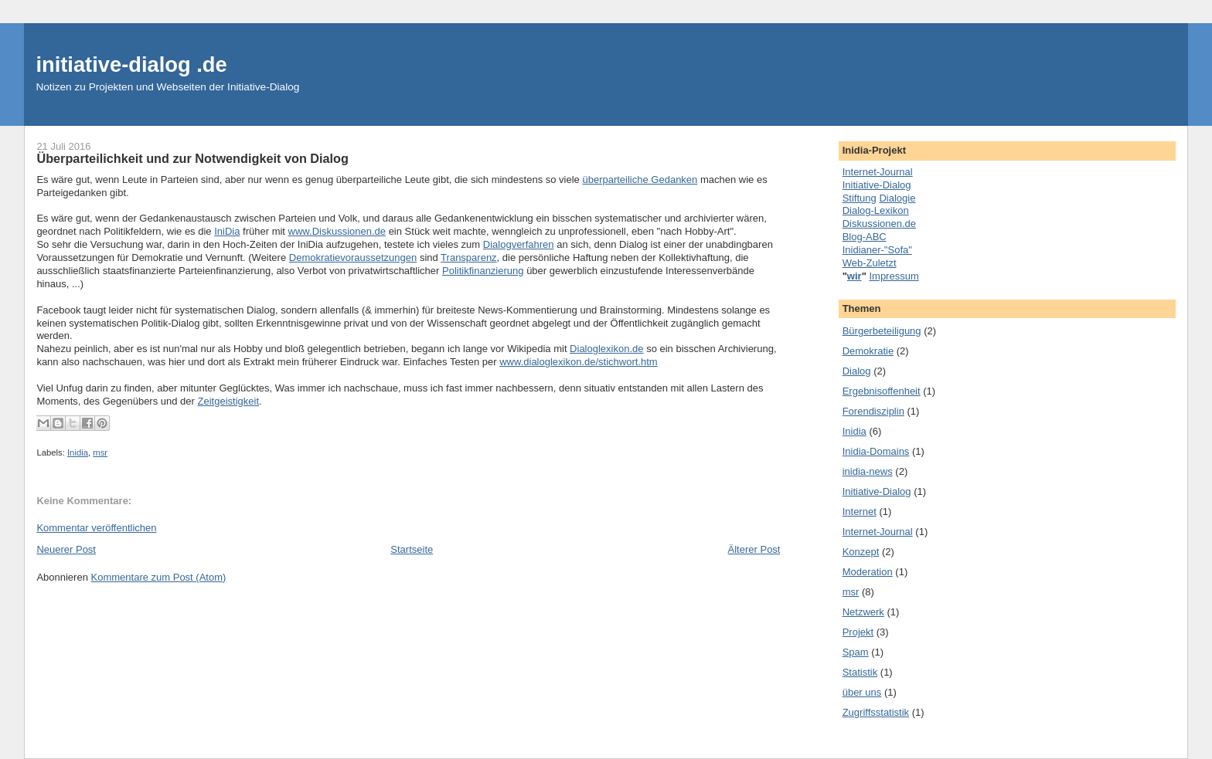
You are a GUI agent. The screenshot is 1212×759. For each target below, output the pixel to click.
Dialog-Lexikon (876, 210)
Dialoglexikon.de (606, 348)
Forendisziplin (873, 411)
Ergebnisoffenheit (882, 391)
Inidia (77, 452)
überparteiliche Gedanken (639, 179)
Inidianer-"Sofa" (877, 250)
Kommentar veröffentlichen (96, 528)
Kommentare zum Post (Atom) (158, 577)
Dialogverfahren (518, 244)
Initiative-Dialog (877, 185)
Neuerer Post (66, 549)
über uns (862, 692)
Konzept (861, 551)
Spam (856, 652)
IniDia (227, 231)
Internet (860, 511)
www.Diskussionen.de (337, 231)
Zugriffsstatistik (876, 712)
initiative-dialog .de (131, 64)
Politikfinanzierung (483, 270)
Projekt (858, 632)
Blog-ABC (865, 236)
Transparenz (469, 257)
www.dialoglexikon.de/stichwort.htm (578, 362)
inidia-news (868, 471)
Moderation (868, 572)
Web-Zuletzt (870, 263)
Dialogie (897, 198)
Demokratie (868, 351)
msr (100, 452)
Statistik (860, 672)
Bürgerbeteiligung (882, 331)
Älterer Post (754, 549)
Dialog (857, 371)
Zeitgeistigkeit (228, 401)
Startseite (411, 549)
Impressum (893, 276)
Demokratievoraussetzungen (353, 257)
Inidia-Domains (876, 451)
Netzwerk (863, 612)
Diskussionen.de (879, 223)
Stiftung (860, 198)
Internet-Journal (878, 172)
